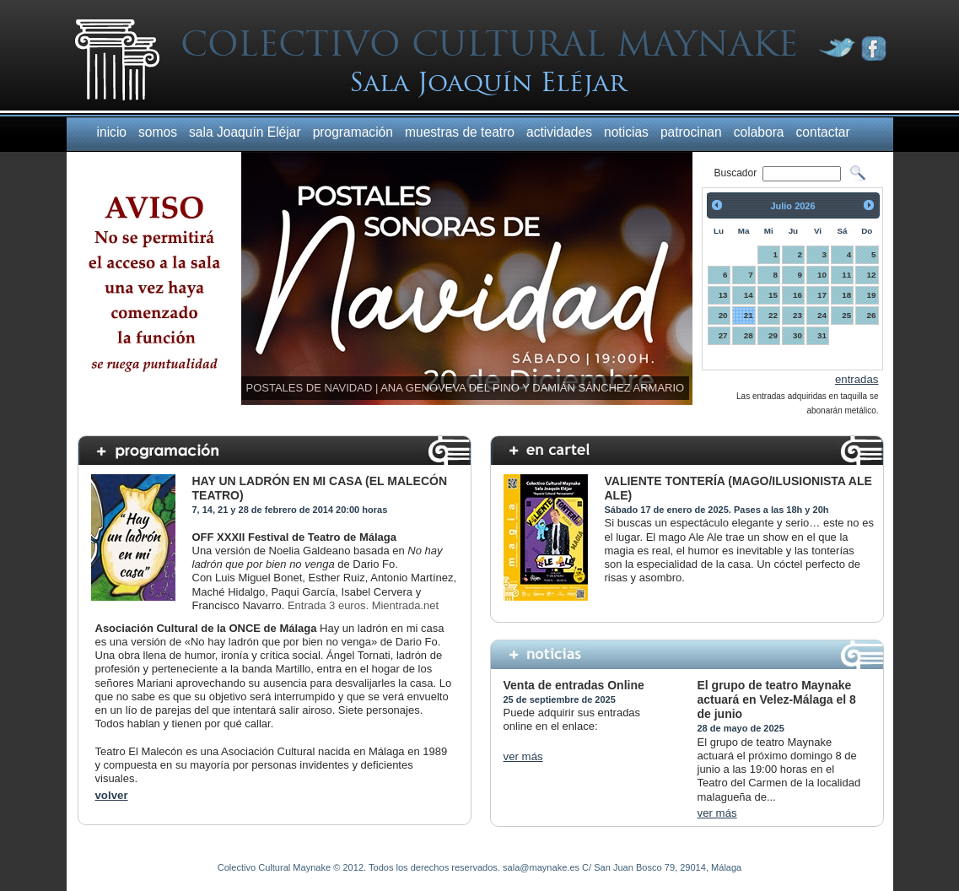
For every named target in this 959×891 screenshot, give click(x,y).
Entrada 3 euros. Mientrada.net (363, 605)
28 (748, 335)
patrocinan (691, 132)
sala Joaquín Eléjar (245, 132)
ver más (523, 756)
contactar (823, 132)
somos (157, 132)
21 (748, 315)
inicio (112, 132)
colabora (759, 132)
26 (871, 315)
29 (773, 335)
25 (846, 315)
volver (111, 795)
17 (822, 295)
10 (822, 274)
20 (723, 315)
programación (353, 132)
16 (797, 295)
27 (723, 335)
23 (797, 315)
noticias (626, 132)
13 (723, 295)
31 (822, 335)
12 (871, 274)
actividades (559, 132)
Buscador (737, 173)
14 (748, 295)
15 (773, 295)
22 (773, 315)
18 (846, 295)
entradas (857, 379)
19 (871, 295)
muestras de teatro (460, 132)
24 (822, 315)
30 (797, 335)
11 (846, 274)
